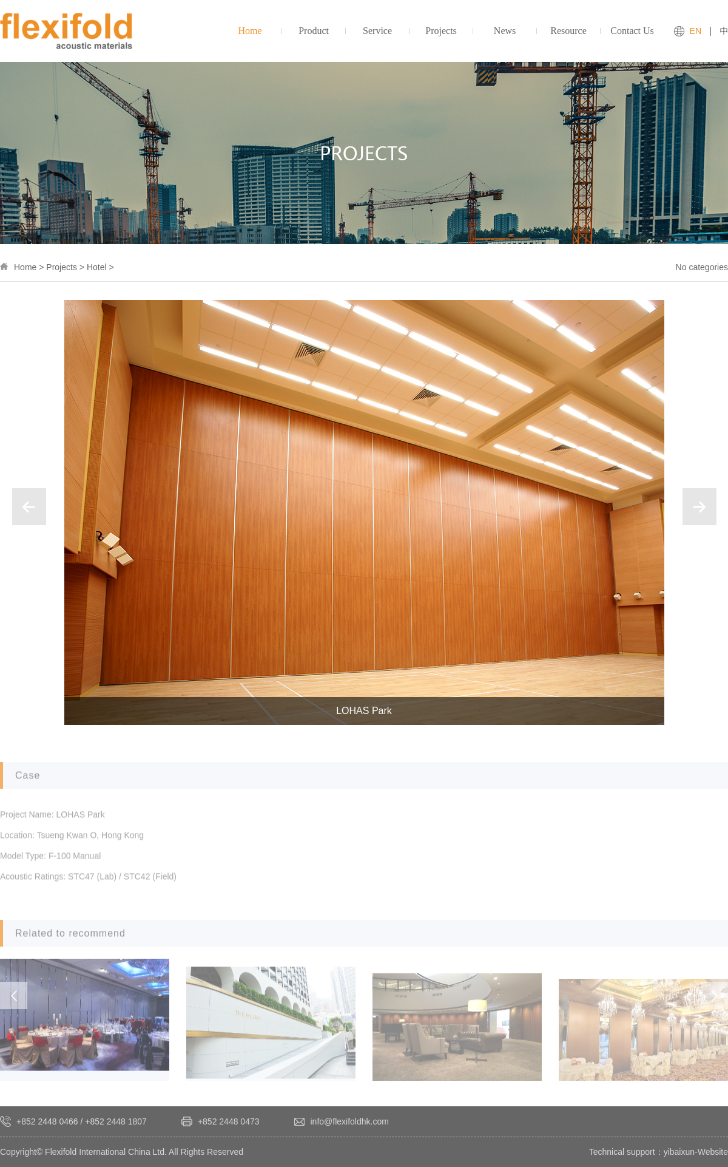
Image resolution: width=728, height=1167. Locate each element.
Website (713, 1152)
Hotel (97, 267)
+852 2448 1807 (116, 1121)
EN (695, 31)
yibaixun (679, 1152)
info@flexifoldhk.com (350, 1121)
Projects (61, 267)
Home (25, 267)
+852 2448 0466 (47, 1121)
